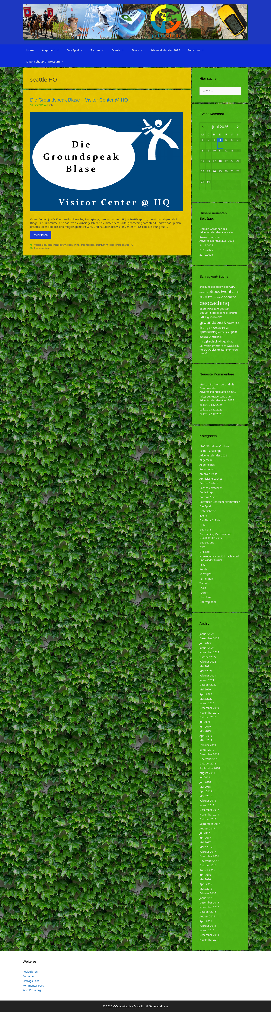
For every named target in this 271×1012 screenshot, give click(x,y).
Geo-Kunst (205, 529)
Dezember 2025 (209, 638)
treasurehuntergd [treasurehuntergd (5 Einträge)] (227, 349)
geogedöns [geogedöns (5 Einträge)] (218, 312)
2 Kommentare (41, 248)
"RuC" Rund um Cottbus (214, 446)
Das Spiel (77, 50)
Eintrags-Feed (31, 981)
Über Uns (205, 597)
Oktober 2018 (207, 763)
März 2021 (205, 671)
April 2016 (205, 884)
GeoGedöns (206, 542)
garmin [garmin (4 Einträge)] (217, 297)
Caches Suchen (208, 483)
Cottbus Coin (207, 497)
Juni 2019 (205, 726)
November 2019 (209, 712)
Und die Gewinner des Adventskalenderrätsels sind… (217, 230)
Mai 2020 (205, 689)
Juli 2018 (204, 777)
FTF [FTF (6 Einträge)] (210, 297)
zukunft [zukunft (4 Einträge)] (203, 353)
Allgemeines (207, 464)
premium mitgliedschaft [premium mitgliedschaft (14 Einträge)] (211, 338)
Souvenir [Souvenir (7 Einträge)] (205, 346)
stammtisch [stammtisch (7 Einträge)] (219, 346)
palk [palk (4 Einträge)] (228, 332)
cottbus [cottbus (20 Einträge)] (213, 291)
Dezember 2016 (209, 856)
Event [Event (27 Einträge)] (226, 291)
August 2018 (207, 773)
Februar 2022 (207, 661)
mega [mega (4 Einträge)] (216, 327)
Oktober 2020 (207, 684)
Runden (204, 569)
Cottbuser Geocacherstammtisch (219, 502)
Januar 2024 (206, 648)
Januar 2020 (206, 703)
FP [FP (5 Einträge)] (206, 297)
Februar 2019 (207, 745)
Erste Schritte (207, 511)
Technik (204, 583)
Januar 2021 (206, 680)
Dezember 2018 (209, 754)
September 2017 (209, 823)
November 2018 (209, 759)
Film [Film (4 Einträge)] (201, 297)
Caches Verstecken (211, 488)
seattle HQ (127, 244)
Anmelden (29, 976)
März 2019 (205, 740)
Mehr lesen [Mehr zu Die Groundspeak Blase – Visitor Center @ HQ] (41, 235)
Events (120, 50)
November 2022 (209, 652)
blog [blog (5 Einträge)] (225, 286)
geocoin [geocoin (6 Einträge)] (224, 308)
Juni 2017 (205, 837)
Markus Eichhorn (209, 384)
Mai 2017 (205, 842)
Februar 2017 (207, 851)
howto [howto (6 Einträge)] (230, 323)
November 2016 (209, 861)
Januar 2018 (206, 805)
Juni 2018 (205, 782)
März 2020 (205, 698)
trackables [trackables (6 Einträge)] (210, 349)
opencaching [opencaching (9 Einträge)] (208, 332)
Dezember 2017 (209, 810)
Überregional (207, 602)
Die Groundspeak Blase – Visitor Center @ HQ (79, 99)
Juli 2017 (204, 833)
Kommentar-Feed (33, 985)
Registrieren (30, 971)
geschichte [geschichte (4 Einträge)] (231, 312)
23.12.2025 (206, 250)
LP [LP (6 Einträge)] (210, 327)
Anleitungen (207, 469)
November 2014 (209, 939)
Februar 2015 (207, 925)
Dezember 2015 (209, 902)
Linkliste (204, 551)
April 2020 (205, 694)
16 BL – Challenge (210, 450)
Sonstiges (197, 50)
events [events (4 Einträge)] (235, 292)
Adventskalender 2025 (165, 50)
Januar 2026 (206, 634)
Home (30, 50)
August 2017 (207, 828)
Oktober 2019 (207, 717)
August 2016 (207, 870)
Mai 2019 (205, 731)
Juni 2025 (205, 643)
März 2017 (205, 847)
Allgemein (52, 50)
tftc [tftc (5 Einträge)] (201, 349)
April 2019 (205, 736)
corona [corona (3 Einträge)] (202, 292)
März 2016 (205, 888)
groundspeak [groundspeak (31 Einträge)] (212, 322)
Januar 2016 (206, 898)
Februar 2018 (207, 800)
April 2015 (205, 921)
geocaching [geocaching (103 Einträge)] (214, 303)
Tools (139, 50)
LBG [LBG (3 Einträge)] (237, 323)
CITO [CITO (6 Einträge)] (232, 286)
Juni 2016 (205, 875)
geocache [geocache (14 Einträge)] (229, 296)
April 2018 (205, 791)
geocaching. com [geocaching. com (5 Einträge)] (209, 308)
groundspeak (87, 244)
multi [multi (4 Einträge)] (222, 327)
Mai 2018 (205, 786)
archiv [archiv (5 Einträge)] (219, 286)
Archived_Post (208, 474)
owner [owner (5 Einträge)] (222, 332)
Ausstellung (40, 244)
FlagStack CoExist (210, 520)
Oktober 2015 (207, 911)
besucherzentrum (56, 244)
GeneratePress (158, 1006)
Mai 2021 (205, 666)
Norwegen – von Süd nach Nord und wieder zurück (219, 558)
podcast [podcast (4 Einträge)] (203, 336)
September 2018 (209, 768)
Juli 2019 (204, 722)
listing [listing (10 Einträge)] (203, 327)
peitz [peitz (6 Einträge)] (234, 332)
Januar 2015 (206, 930)
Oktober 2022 (207, 657)
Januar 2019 (206, 749)
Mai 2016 (205, 879)
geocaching (73, 244)
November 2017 (209, 814)
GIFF (202, 547)
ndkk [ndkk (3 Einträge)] (227, 328)
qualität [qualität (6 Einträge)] (228, 341)
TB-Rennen (206, 578)
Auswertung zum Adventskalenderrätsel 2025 (216, 239)
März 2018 (205, 796)
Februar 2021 (207, 675)
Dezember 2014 (209, 935)
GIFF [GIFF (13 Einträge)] (203, 317)
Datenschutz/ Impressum (47, 61)
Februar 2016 (207, 893)
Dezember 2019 (209, 708)
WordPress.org (32, 990)
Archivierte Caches (210, 478)
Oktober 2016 (207, 865)
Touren (99, 50)
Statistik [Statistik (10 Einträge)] (233, 345)
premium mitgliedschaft (108, 244)
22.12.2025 (206, 254)
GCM (202, 525)
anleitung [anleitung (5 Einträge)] (204, 286)
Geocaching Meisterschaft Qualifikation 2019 (215, 536)
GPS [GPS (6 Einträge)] (219, 317)
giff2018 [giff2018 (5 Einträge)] (212, 317)
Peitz (202, 564)
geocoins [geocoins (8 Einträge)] (205, 312)
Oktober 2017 (207, 819)
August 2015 (207, 916)
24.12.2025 (206, 245)
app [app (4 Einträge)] (213, 286)
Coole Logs (206, 492)
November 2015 (209, 907)
